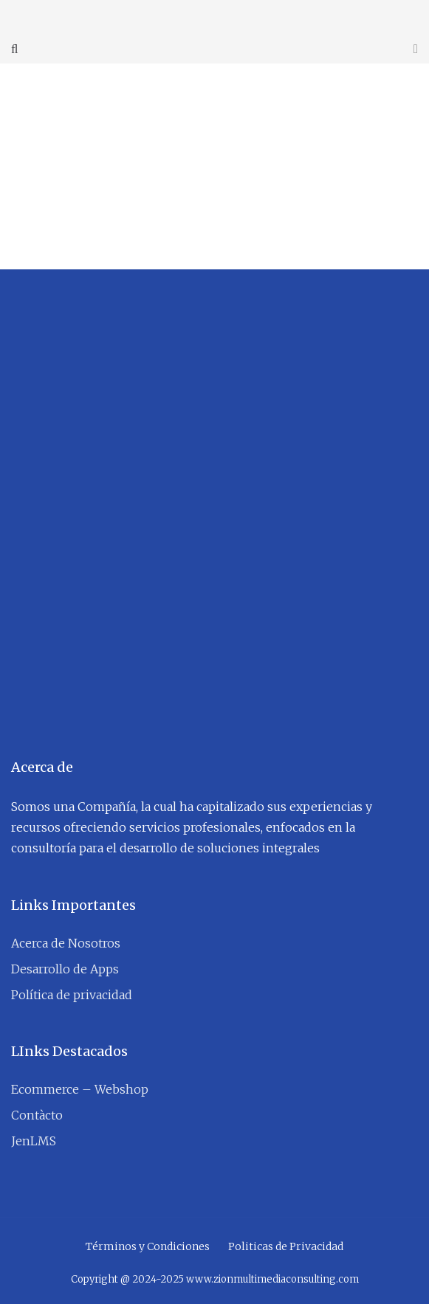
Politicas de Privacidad (285, 1246)
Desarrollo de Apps (65, 969)
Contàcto (37, 1115)
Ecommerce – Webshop (79, 1089)
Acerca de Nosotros (65, 943)
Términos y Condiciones (148, 1246)
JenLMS (33, 1141)
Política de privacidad (71, 994)
